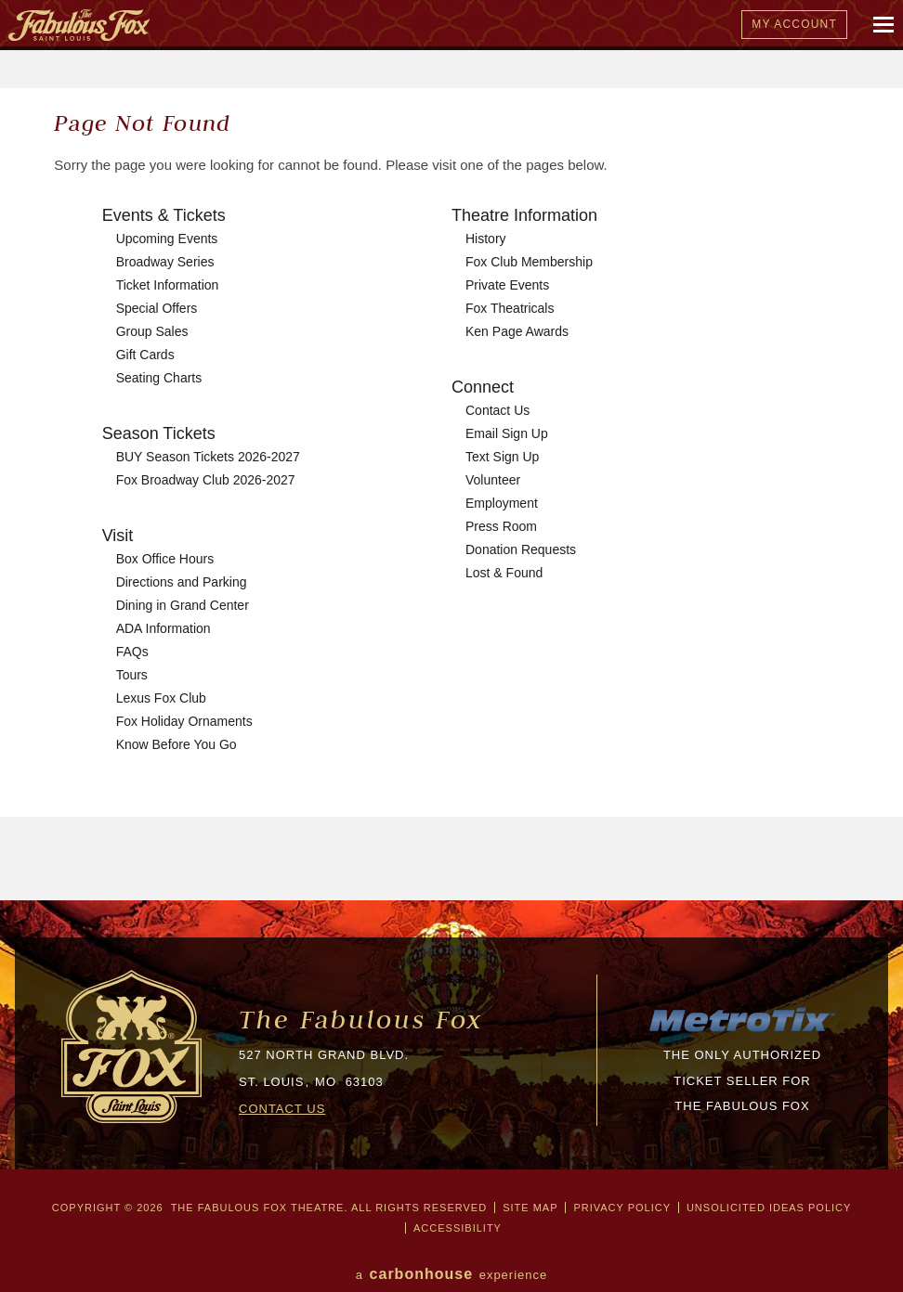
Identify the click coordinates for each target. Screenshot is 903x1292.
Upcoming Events (167, 238)
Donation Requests (520, 549)
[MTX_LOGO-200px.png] (742, 1030)
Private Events (507, 285)
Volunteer (492, 479)
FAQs (132, 651)
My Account (794, 24)
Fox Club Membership (529, 261)
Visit (118, 535)
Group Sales (152, 331)
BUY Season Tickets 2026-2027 (208, 456)
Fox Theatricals (509, 308)
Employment (501, 503)
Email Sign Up (506, 433)
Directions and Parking (181, 582)
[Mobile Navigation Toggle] (884, 25)
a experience (452, 1274)
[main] (451, 494)
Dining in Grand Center (182, 605)
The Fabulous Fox (361, 1019)
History (485, 238)
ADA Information (163, 628)
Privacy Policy (621, 1207)
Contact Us (497, 410)
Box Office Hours (165, 558)
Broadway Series (165, 261)
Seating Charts (159, 377)
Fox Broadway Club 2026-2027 (205, 479)
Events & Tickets (164, 215)
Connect (483, 387)
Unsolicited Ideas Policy (769, 1207)
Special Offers (157, 308)
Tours (132, 674)
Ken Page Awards (517, 331)
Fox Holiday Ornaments (184, 721)
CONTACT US (282, 1109)
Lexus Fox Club (161, 698)
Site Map (530, 1207)
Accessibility (457, 1228)
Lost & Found (504, 572)
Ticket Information (167, 285)
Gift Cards (145, 354)
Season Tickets (159, 433)
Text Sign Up (502, 456)
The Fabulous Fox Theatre (387, 25)
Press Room (501, 526)
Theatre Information (524, 215)
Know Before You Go (176, 744)
